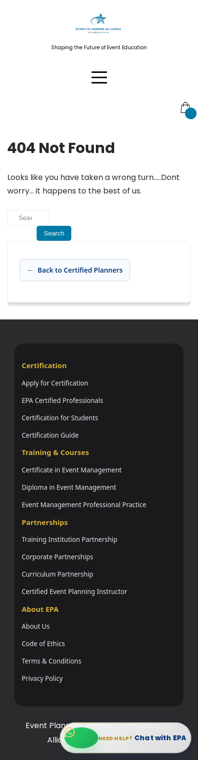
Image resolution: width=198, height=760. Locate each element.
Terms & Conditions (51, 661)
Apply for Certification (55, 383)
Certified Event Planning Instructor (74, 591)
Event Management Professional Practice (84, 504)
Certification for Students (60, 418)
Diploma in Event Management (69, 487)
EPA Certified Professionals (62, 400)
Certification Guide (50, 435)
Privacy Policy (42, 678)
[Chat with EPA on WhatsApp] (125, 737)
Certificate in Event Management (71, 470)
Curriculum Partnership (57, 574)
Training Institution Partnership (70, 539)
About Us (36, 626)
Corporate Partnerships (57, 557)
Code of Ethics (43, 643)
